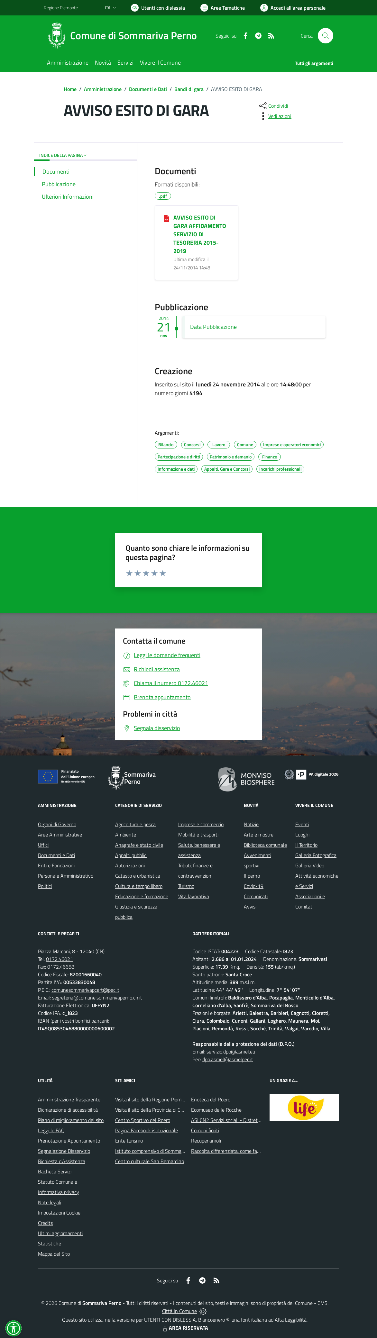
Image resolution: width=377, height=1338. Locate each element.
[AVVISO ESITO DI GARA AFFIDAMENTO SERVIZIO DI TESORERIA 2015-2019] (166, 217)
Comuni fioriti (205, 1130)
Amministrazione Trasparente (69, 1099)
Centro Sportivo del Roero (142, 1120)
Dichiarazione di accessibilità (68, 1110)
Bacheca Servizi (54, 1171)
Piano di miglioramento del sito (71, 1120)
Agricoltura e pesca (135, 824)
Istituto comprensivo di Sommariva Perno (159, 1151)
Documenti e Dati (148, 89)
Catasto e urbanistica (137, 876)
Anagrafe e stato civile (139, 845)
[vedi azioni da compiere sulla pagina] (275, 116)
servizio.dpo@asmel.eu (231, 1051)
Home (70, 89)
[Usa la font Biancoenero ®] (158, 7)
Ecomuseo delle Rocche (216, 1110)
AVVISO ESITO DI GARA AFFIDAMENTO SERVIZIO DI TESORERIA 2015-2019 (199, 234)
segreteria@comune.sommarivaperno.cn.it (97, 997)
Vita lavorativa (193, 896)
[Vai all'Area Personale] (293, 7)
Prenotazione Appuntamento (69, 1140)
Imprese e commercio (201, 824)
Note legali (49, 1202)
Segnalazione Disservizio (64, 1151)
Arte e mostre (258, 834)
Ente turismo (129, 1140)
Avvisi (250, 906)
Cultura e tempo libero (138, 886)
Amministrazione (103, 89)
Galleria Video (309, 865)
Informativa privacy (58, 1192)
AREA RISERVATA (184, 1328)
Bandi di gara (189, 89)
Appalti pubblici (131, 855)
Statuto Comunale (57, 1182)
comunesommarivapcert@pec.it (85, 990)
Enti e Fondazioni (56, 865)
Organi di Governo (57, 824)
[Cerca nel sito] (325, 35)
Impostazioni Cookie (59, 1212)
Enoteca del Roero (210, 1099)
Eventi (302, 824)
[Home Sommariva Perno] (124, 36)
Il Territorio (306, 845)
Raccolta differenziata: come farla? (228, 1151)
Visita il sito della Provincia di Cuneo (153, 1110)
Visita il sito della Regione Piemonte (153, 1099)
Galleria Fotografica (315, 855)
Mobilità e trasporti (198, 834)
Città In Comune (179, 1311)
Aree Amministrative (60, 834)
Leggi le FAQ (51, 1130)
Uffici (43, 845)
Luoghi (302, 834)
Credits (45, 1223)
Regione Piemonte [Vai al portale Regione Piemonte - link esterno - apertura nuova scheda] (61, 7)
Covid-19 (253, 886)
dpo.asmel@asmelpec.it (227, 1059)
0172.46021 (59, 959)
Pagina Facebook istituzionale (146, 1130)
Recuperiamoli (206, 1140)
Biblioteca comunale (265, 845)
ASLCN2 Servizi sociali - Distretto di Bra (233, 1120)
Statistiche (49, 1243)
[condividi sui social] (273, 106)
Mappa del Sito (54, 1254)
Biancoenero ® (213, 1320)
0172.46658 (60, 967)
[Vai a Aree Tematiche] (223, 7)
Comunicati (256, 896)
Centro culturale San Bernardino (149, 1161)
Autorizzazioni (130, 865)
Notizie (251, 824)
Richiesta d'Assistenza (61, 1161)
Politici (45, 886)
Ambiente (125, 834)
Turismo (186, 886)
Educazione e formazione (141, 896)
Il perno (252, 876)
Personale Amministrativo (65, 876)
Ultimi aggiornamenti (60, 1233)
